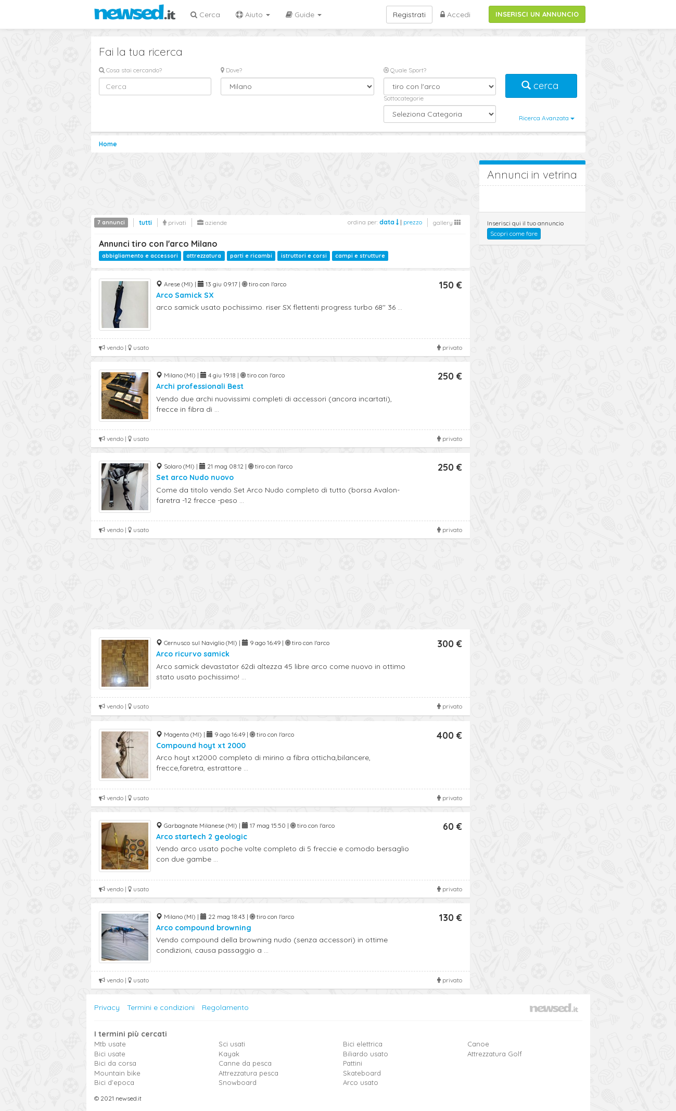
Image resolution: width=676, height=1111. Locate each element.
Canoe (478, 1044)
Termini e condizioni (161, 1007)
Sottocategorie (404, 98)
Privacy (107, 1007)
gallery (447, 222)
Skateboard (362, 1073)
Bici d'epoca (114, 1082)
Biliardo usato (365, 1054)
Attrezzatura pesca (248, 1073)
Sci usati (232, 1044)
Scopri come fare (514, 233)
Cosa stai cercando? (130, 70)
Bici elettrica (362, 1044)
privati (174, 222)
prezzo (412, 222)
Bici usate (109, 1054)
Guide (304, 14)
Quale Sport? (405, 70)
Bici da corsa (115, 1063)
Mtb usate (110, 1044)
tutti (145, 222)
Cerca (205, 14)
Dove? (231, 70)
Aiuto (253, 14)
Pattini (352, 1063)
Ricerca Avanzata (547, 118)
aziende (212, 222)
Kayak (229, 1054)
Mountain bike (117, 1073)
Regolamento (225, 1007)
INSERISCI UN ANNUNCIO (537, 14)
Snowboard (238, 1082)
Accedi (455, 14)
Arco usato (360, 1082)
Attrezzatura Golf (494, 1054)
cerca (541, 86)
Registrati (409, 14)
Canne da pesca (245, 1063)
